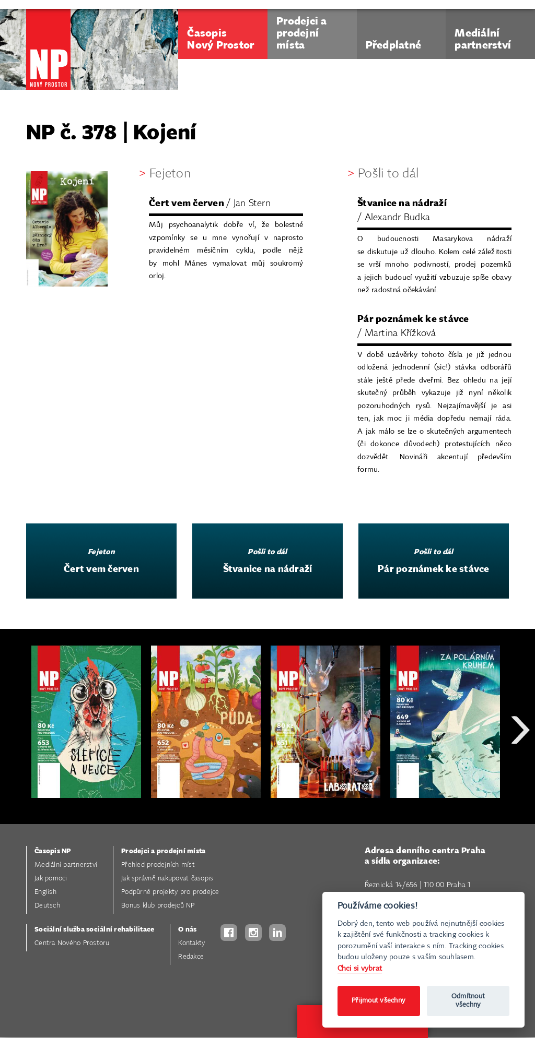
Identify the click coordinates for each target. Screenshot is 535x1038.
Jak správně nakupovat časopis (167, 878)
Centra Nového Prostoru (72, 943)
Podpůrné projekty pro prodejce (170, 892)
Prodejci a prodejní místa (163, 851)
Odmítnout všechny (468, 1000)
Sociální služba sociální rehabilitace (94, 929)
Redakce (191, 956)
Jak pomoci (50, 878)
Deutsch (47, 905)
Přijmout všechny (378, 1000)
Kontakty (191, 943)
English (45, 892)
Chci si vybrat (360, 968)
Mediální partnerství (65, 865)
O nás (187, 929)
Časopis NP (52, 851)
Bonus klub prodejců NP (158, 905)
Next (520, 767)
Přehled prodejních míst (158, 865)
